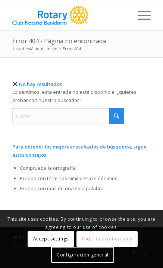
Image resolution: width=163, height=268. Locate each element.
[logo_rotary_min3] (67, 15)
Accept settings (51, 239)
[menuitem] (140, 15)
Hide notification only (107, 239)
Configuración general (83, 255)
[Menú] (140, 15)
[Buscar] (68, 116)
